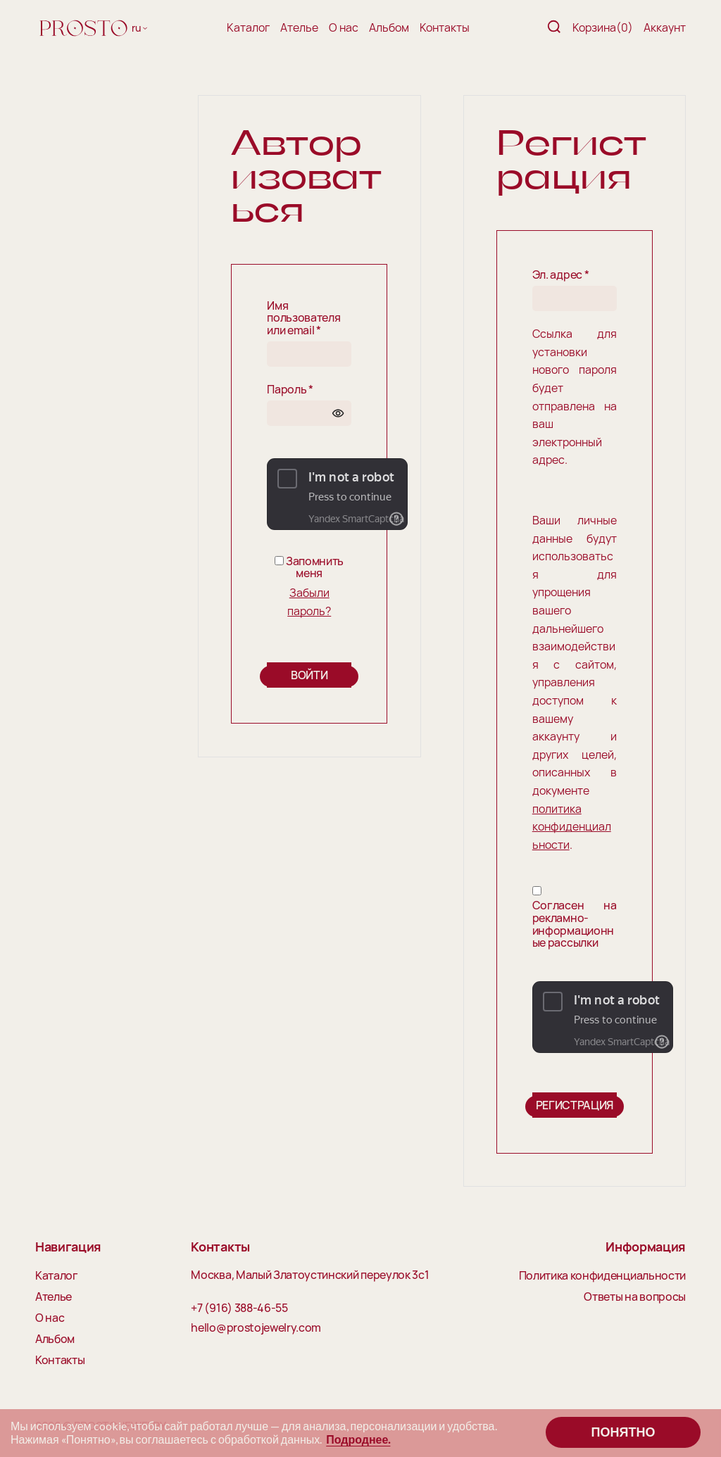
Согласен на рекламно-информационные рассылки (574, 924)
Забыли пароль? (309, 602)
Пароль (290, 390)
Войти (309, 675)
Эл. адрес (560, 275)
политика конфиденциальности (571, 826)
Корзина (602, 27)
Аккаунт (665, 27)
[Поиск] (554, 28)
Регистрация (574, 1105)
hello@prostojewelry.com (256, 1328)
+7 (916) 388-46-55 (239, 1308)
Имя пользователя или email (303, 318)
